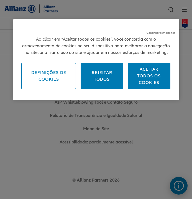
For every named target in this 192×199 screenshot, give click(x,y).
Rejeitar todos (102, 76)
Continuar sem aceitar (161, 33)
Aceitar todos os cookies (149, 76)
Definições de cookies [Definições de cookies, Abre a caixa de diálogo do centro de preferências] (48, 76)
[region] (96, 59)
